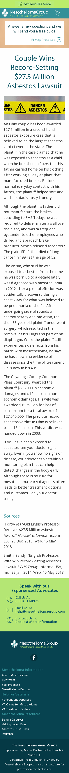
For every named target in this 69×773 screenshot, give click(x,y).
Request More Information (36, 622)
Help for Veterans (15, 694)
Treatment (8, 680)
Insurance (8, 734)
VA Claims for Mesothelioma (19, 704)
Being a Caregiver (12, 719)
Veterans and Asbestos (16, 700)
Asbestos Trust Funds (15, 729)
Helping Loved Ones (14, 724)
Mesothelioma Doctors (16, 689)
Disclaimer (16, 759)
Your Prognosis (11, 685)
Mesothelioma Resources (21, 714)
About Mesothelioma (15, 675)
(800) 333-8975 (26, 601)
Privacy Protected (43, 40)
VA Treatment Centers (16, 709)
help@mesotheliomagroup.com (40, 612)
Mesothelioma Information (22, 670)
